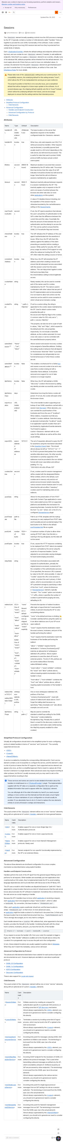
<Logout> (9, 753)
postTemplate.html (36, 527)
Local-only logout (27, 976)
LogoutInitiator (11, 1020)
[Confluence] (10, 12)
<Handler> (33, 814)
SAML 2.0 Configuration (14, 963)
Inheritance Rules (10, 70)
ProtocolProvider (35, 783)
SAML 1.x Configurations (14, 966)
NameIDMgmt (7, 843)
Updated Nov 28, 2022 (47, 17)
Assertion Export (41, 446)
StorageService (43, 512)
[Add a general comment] (12, 1137)
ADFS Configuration (13, 969)
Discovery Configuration (14, 972)
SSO (7, 827)
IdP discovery (43, 1007)
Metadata (56, 944)
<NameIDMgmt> (12, 756)
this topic (43, 408)
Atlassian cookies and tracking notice (13, 4)
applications (39, 195)
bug (59, 364)
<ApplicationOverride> (15, 52)
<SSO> (8, 750)
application (41, 898)
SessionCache (45, 207)
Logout (50, 1027)
